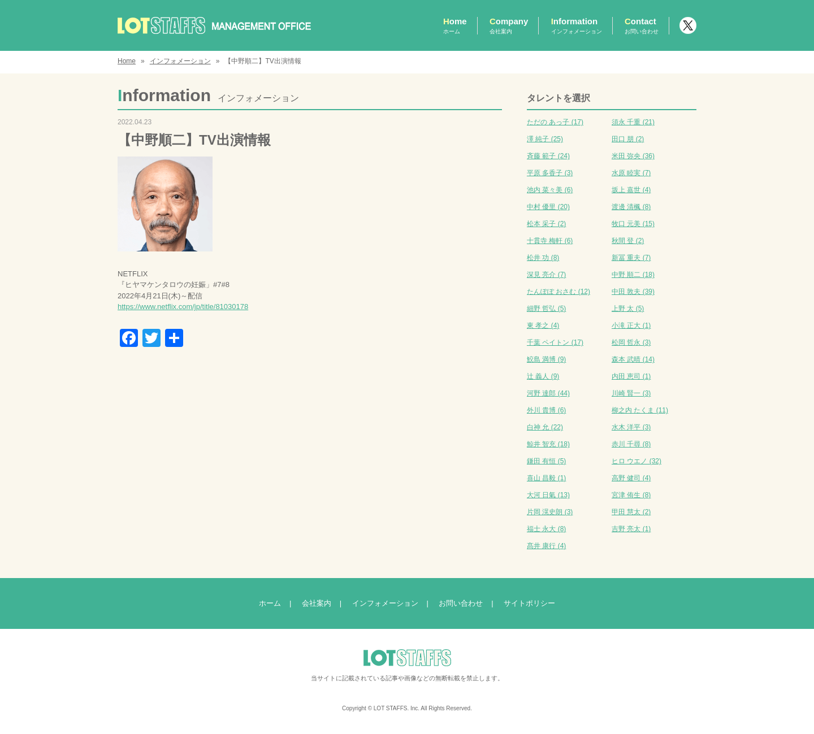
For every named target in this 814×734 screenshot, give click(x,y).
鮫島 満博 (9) (546, 359)
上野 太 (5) (628, 308)
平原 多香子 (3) (550, 173)
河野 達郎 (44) (548, 393)
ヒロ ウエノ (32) (636, 461)
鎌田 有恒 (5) (546, 461)
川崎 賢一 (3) (631, 393)
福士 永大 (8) (546, 529)
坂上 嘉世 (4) (631, 190)
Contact (642, 25)
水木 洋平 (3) (631, 427)
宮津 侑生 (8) (631, 495)
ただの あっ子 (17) (555, 122)
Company (509, 25)
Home (455, 25)
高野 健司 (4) (631, 478)
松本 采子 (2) (546, 224)
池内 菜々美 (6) (550, 190)
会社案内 (316, 603)
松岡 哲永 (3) (631, 342)
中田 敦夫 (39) (633, 292)
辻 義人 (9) (543, 376)
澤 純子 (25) (545, 139)
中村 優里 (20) (548, 207)
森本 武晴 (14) (633, 359)
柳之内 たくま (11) (640, 410)
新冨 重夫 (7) (631, 258)
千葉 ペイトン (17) (555, 342)
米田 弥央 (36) (633, 156)
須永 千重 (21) (633, 122)
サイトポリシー (529, 603)
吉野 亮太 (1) (631, 529)
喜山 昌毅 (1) (546, 478)
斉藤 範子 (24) (548, 156)
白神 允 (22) (545, 427)
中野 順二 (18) (633, 275)
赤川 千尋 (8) (631, 444)
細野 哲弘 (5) (546, 308)
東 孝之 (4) (543, 325)
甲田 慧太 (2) (631, 512)
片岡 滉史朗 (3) (550, 512)
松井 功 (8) (543, 258)
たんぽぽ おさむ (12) (558, 292)
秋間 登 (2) (628, 241)
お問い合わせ (461, 603)
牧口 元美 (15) (633, 224)
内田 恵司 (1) (631, 376)
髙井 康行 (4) (546, 546)
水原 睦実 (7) (631, 173)
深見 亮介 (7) (546, 275)
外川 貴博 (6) (546, 410)
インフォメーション (180, 61)
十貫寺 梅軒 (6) (550, 241)
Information (576, 25)
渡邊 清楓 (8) (631, 207)
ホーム (270, 603)
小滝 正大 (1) (631, 325)
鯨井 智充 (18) (548, 444)
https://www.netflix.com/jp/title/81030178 (183, 306)
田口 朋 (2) (628, 139)
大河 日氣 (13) (548, 495)
